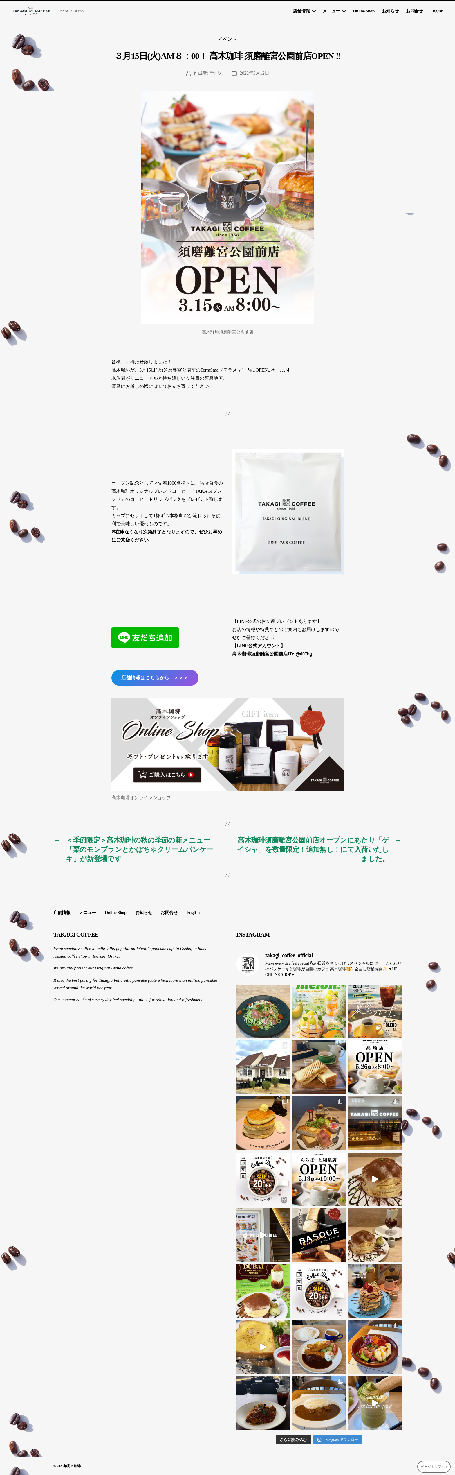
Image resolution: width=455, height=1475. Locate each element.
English (436, 11)
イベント (227, 39)
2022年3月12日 (254, 73)
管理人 (216, 73)
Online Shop (364, 11)
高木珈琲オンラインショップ (141, 797)
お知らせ (390, 11)
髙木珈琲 (73, 1466)
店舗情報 (301, 11)
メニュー (331, 11)
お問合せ (414, 11)
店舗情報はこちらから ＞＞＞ (154, 677)
